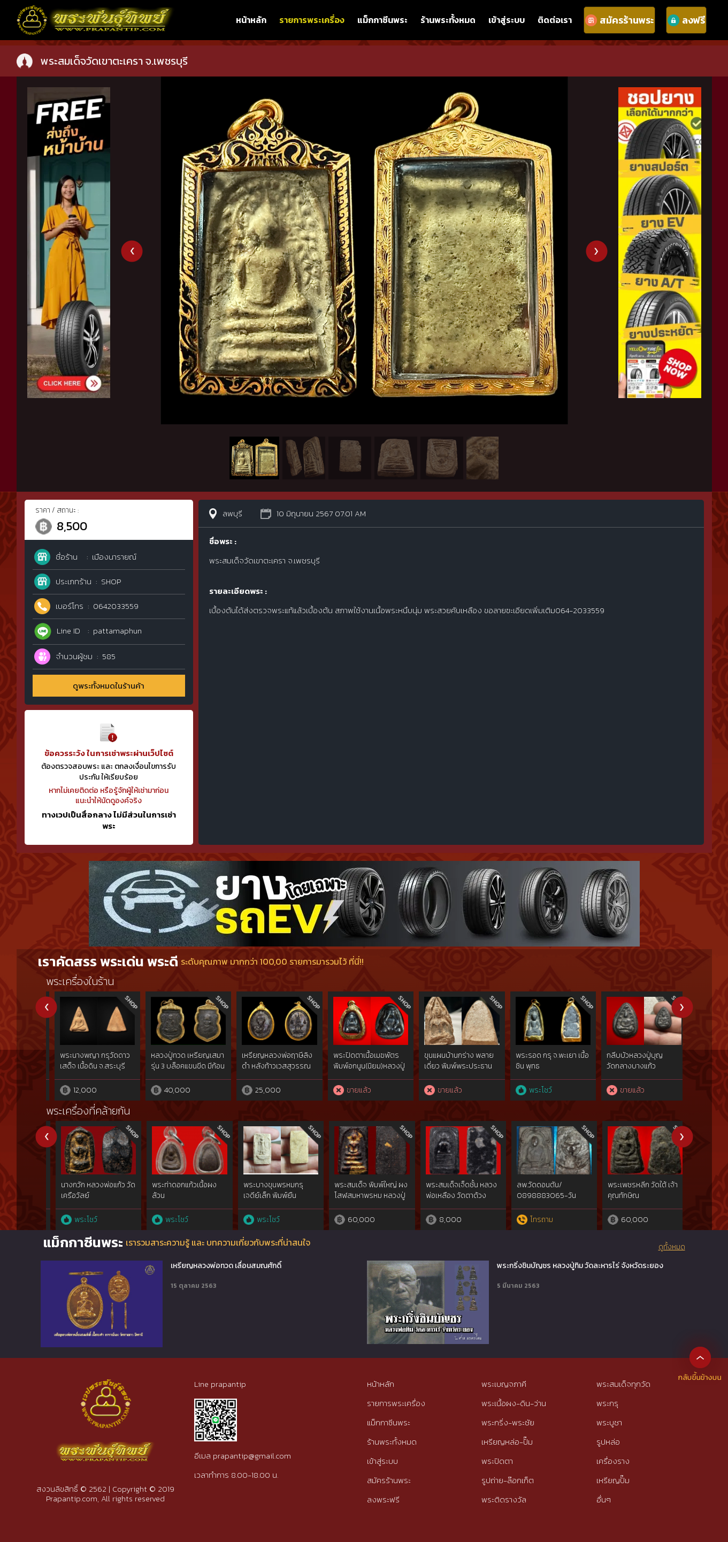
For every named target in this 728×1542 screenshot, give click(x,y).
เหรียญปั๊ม (613, 1480)
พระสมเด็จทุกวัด (623, 1384)
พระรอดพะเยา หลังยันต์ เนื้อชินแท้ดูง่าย (452, 1061)
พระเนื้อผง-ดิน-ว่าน (513, 1403)
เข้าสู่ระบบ (506, 19)
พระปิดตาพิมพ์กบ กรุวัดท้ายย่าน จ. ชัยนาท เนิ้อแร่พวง (88, 1066)
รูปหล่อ (608, 1442)
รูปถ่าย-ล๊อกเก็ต (507, 1480)
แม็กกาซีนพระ (382, 19)
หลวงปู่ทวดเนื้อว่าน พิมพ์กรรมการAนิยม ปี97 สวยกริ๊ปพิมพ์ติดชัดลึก (179, 1195)
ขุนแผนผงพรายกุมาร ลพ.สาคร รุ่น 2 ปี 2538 (85, 1190)
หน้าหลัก (251, 19)
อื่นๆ (603, 1499)
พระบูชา (609, 1422)
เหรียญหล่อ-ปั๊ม (507, 1442)
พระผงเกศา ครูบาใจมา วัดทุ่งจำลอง (540, 1190)
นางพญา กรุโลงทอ (536, 1055)
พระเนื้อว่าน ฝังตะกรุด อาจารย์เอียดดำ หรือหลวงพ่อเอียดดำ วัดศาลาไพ (448, 1200)
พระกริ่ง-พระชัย (507, 1422)
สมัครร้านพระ (389, 1480)
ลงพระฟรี (383, 1499)
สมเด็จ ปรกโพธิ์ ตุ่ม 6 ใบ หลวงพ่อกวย (179, 1061)
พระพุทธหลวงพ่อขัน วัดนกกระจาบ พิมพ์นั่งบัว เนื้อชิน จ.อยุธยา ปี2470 (360, 1066)
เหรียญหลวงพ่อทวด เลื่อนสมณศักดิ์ (226, 1266)
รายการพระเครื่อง (311, 19)
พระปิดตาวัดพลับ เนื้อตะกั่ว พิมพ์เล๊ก (266, 1061)
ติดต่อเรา (555, 19)
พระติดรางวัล (503, 1499)
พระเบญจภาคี (503, 1384)
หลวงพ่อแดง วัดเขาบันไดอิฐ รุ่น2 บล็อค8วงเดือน (633, 1066)
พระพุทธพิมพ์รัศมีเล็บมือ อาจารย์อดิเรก (270, 1190)
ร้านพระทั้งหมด (448, 19)
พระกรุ (607, 1403)
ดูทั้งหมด (671, 1247)
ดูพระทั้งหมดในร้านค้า (108, 686)
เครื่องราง (613, 1461)
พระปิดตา (497, 1461)
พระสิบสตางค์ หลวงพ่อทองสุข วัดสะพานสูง (360, 1190)
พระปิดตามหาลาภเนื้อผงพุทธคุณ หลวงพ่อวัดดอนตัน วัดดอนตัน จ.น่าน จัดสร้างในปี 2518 (635, 1200)
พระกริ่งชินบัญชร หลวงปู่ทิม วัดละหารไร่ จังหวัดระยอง (580, 1266)
